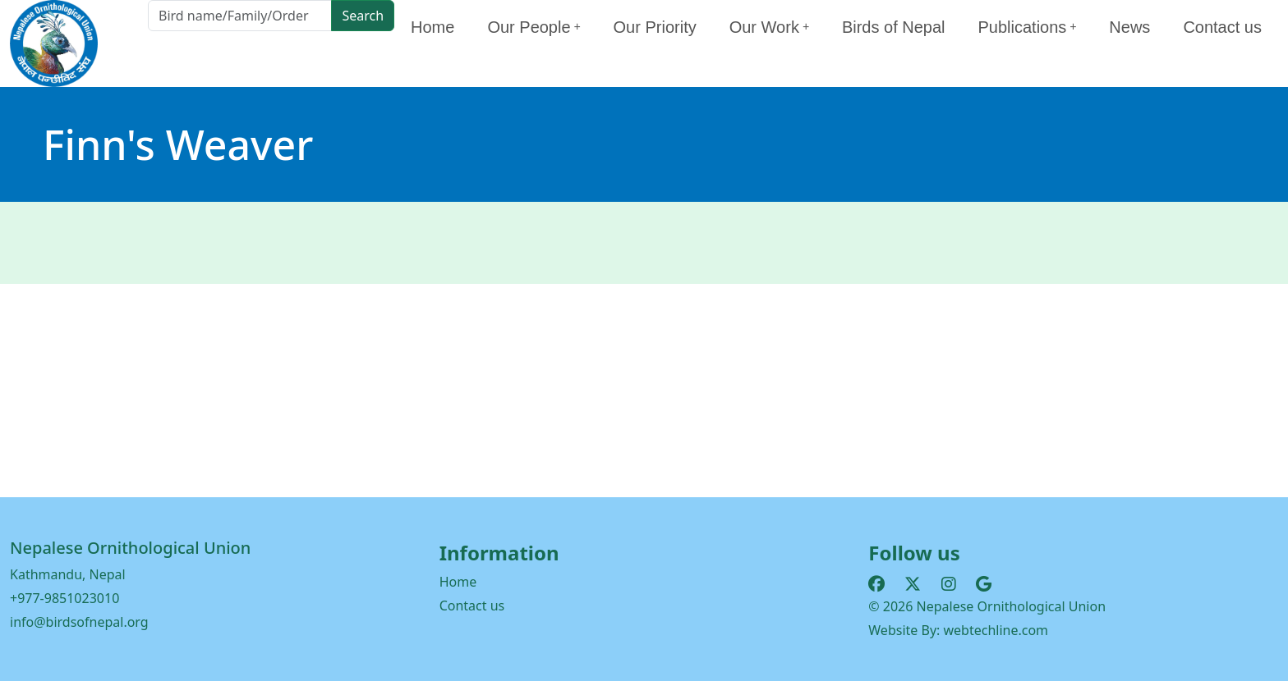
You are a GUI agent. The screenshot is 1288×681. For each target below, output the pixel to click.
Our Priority (655, 27)
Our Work (769, 27)
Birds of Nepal (893, 27)
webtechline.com (996, 630)
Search (363, 16)
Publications (1027, 27)
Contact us (1222, 27)
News (1129, 27)
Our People (533, 27)
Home (432, 27)
